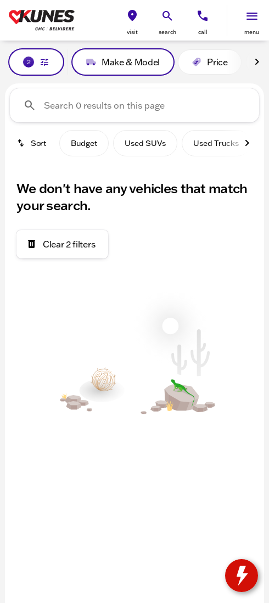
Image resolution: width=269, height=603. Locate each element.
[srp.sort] (32, 143)
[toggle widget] (241, 575)
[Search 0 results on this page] (134, 105)
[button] (132, 20)
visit (132, 32)
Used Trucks (216, 143)
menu (251, 32)
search (167, 32)
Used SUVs (145, 143)
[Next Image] (257, 62)
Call (203, 32)
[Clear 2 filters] (62, 244)
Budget (84, 143)
